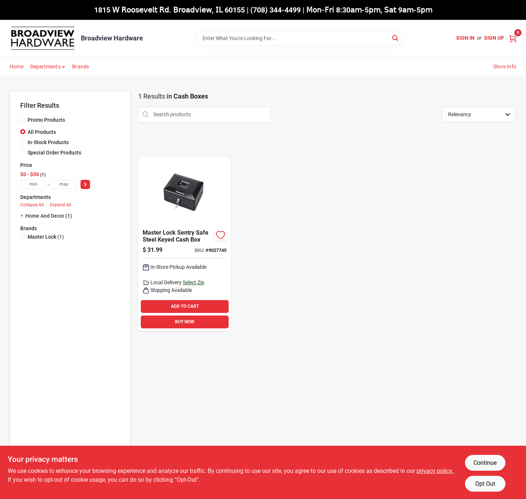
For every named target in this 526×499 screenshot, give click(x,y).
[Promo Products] (22, 119)
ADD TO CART (185, 306)
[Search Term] (299, 38)
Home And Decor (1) (48, 216)
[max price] (64, 184)
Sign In (465, 38)
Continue (485, 462)
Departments (45, 66)
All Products (42, 132)
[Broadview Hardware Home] (43, 38)
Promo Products (46, 120)
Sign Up (494, 38)
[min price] (33, 184)
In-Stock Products (48, 142)
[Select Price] (85, 184)
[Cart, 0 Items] (512, 38)
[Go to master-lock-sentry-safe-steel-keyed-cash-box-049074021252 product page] (184, 244)
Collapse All (32, 204)
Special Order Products (54, 152)
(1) (46, 237)
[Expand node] (22, 215)
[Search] (395, 38)
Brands (80, 66)
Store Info (504, 66)
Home (17, 66)
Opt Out (485, 483)
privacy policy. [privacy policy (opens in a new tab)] (434, 470)
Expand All (60, 204)
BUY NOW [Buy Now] (184, 321)
